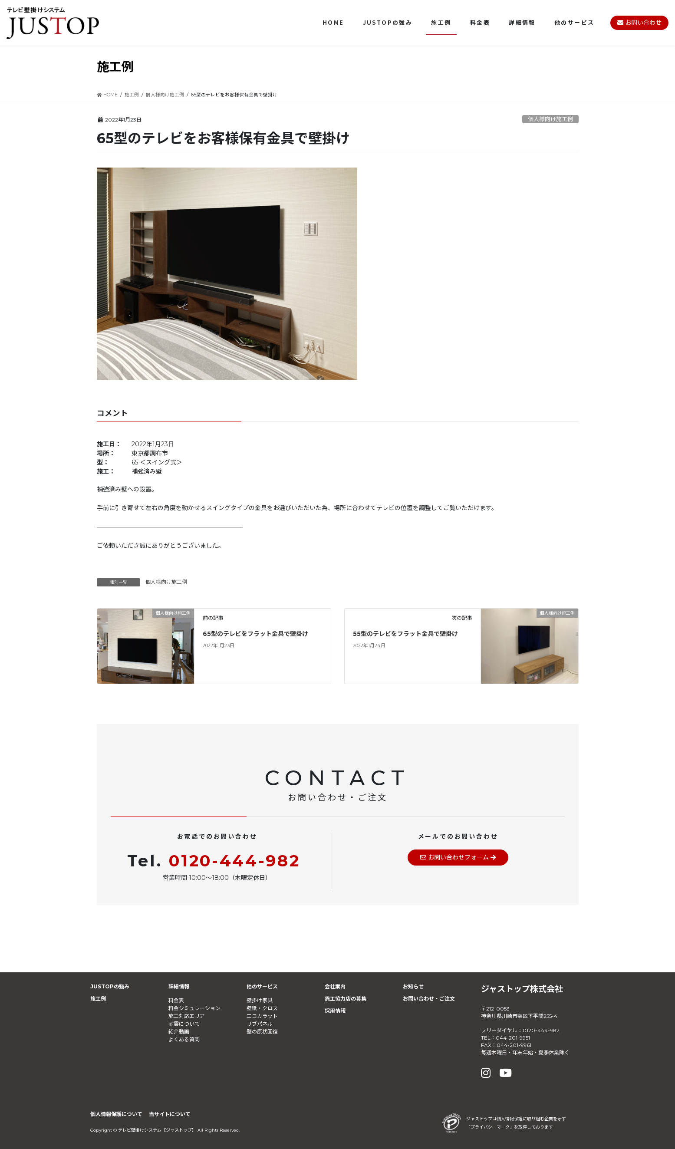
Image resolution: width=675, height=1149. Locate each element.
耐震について (184, 1024)
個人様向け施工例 (550, 119)
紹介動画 (178, 1031)
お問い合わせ (639, 22)
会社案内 (335, 986)
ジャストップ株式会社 (522, 989)
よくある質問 (184, 1039)
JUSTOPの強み (109, 986)
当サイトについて (170, 1114)
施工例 (98, 998)
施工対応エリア (186, 1016)
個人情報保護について (116, 1114)
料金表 (176, 1000)
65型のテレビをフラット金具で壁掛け (255, 634)
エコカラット (262, 1016)
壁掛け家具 (260, 1000)
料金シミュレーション (194, 1008)
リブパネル (260, 1024)
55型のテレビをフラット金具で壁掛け (405, 634)
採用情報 (335, 1010)
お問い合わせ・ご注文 (429, 998)
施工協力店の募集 (345, 998)
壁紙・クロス (262, 1008)
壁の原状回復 (262, 1031)
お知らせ (413, 986)
